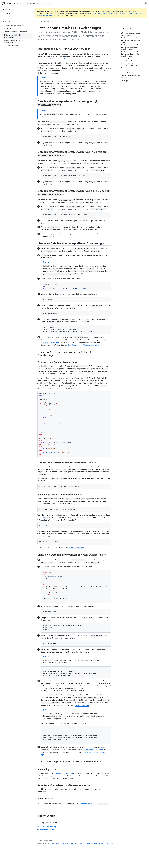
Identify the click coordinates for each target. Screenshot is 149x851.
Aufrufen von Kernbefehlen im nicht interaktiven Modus (66, 462)
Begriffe (65, 843)
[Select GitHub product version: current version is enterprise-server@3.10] (41, 3)
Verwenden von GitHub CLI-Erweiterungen (66, 59)
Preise (88, 843)
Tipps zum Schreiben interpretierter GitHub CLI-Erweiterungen (65, 353)
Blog (112, 843)
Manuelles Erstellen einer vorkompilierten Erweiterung (71, 554)
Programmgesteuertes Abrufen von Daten (59, 494)
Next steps (45, 798)
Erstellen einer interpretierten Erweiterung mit (68, 102)
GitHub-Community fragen (47, 827)
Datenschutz (74, 843)
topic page (93, 749)
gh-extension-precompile (63, 773)
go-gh (51, 789)
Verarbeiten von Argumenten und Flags (58, 362)
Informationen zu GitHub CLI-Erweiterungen (65, 48)
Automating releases (49, 769)
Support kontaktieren (45, 830)
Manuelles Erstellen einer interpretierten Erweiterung (70, 243)
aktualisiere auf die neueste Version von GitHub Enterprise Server (116, 13)
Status (82, 843)
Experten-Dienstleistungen (100, 843)
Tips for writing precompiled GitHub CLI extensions (69, 761)
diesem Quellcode (82, 705)
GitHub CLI (8, 13)
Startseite (6, 9)
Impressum (56, 843)
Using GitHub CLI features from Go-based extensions (64, 785)
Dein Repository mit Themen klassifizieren (84, 345)
